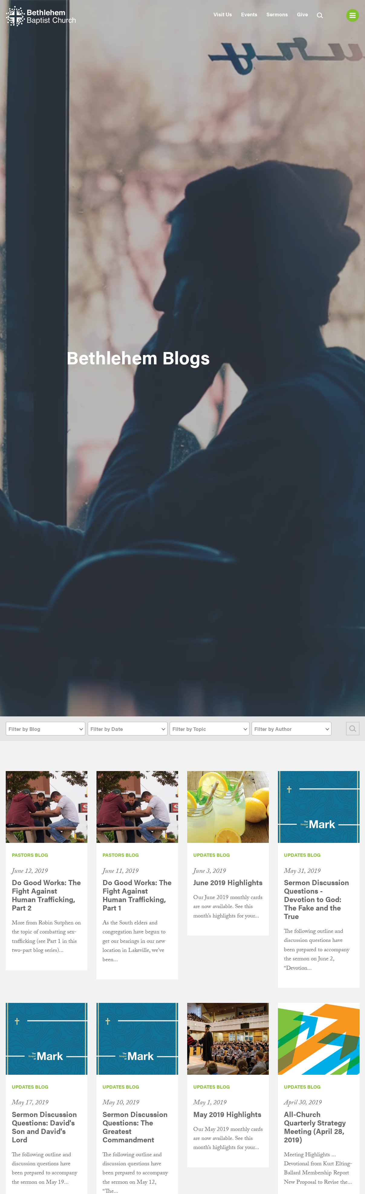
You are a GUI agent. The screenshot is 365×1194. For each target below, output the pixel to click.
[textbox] (45, 729)
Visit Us (222, 14)
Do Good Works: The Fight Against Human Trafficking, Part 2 (46, 895)
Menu (352, 15)
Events (249, 14)
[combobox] (46, 728)
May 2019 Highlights (227, 1114)
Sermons (277, 14)
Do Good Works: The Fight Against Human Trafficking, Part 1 (137, 895)
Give (302, 14)
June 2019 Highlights (227, 882)
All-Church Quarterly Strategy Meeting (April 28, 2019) (315, 1126)
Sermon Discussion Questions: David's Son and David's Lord (44, 1126)
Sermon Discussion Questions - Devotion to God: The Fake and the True (316, 899)
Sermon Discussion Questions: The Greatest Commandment (135, 1126)
